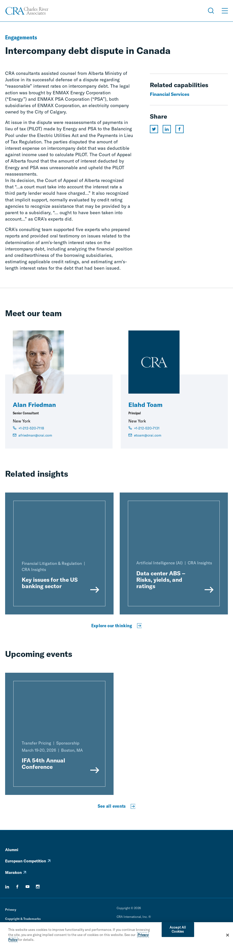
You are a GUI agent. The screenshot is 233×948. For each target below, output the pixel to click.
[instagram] (38, 886)
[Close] (227, 937)
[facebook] (17, 886)
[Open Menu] (225, 11)
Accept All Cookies (178, 931)
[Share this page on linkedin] (167, 129)
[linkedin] (7, 886)
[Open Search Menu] (211, 11)
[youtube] (28, 886)
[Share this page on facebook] (179, 129)
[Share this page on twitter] (154, 129)
